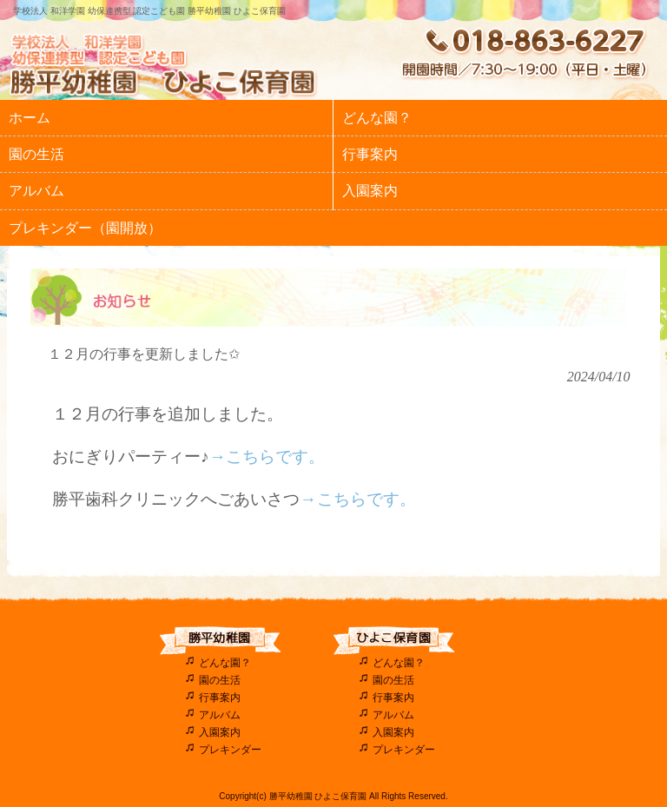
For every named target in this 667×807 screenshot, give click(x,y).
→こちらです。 (267, 456)
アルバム (220, 715)
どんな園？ (225, 663)
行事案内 (220, 697)
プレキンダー (230, 750)
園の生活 (220, 680)
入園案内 (220, 732)
